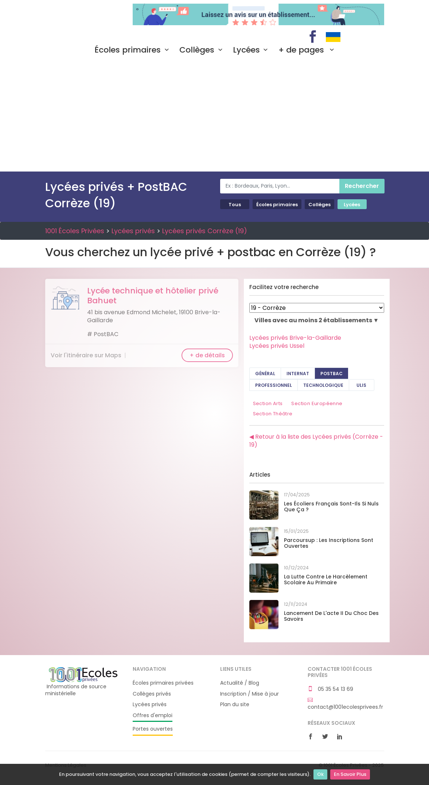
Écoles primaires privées (163, 683)
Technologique (323, 385)
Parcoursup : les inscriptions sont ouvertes (328, 543)
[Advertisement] (214, 117)
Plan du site (234, 704)
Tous (235, 204)
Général (265, 373)
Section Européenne (316, 403)
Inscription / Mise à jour (249, 693)
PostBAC (331, 373)
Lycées (252, 50)
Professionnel (273, 385)
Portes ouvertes (153, 729)
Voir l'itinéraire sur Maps (86, 355)
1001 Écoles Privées (83, 14)
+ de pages (308, 50)
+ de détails (207, 355)
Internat (297, 373)
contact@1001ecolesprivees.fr (345, 704)
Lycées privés (133, 230)
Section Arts (268, 403)
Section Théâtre (273, 413)
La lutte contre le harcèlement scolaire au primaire (325, 579)
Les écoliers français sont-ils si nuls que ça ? (331, 506)
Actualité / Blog (239, 683)
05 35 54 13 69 (330, 689)
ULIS (361, 385)
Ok (320, 774)
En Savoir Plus (350, 774)
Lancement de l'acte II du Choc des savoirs (331, 616)
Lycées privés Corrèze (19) (204, 230)
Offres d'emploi (152, 715)
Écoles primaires (133, 50)
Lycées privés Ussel (276, 346)
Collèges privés (152, 693)
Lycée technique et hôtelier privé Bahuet (152, 295)
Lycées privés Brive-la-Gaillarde (295, 338)
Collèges (202, 50)
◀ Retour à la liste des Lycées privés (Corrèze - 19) (316, 440)
